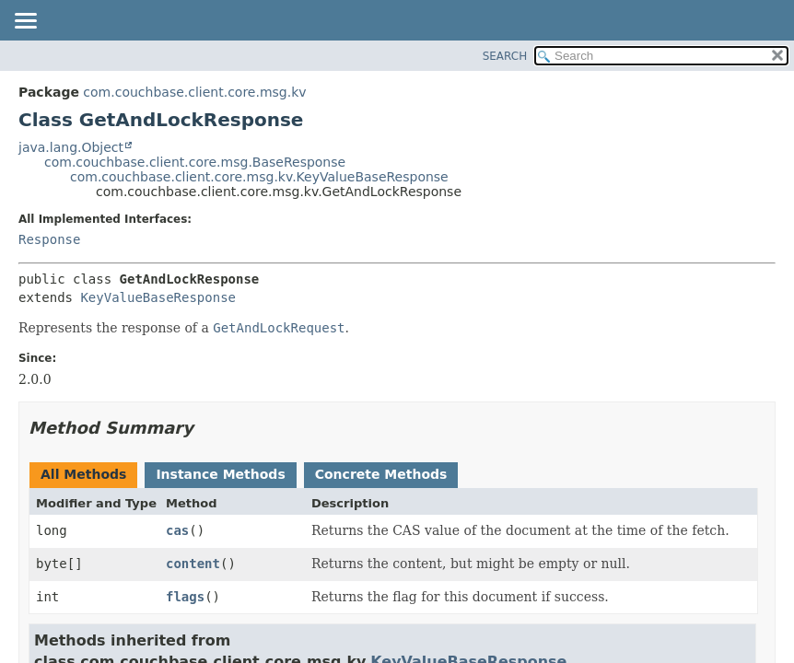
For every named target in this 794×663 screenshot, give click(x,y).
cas (177, 530)
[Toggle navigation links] (25, 22)
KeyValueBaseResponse (158, 297)
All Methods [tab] (83, 474)
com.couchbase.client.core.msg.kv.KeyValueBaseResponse (259, 176)
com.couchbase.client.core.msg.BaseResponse (194, 162)
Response (49, 239)
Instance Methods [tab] (220, 474)
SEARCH (505, 56)
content (193, 563)
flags (185, 596)
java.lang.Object (70, 147)
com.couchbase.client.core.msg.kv (194, 92)
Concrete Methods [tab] (381, 474)
